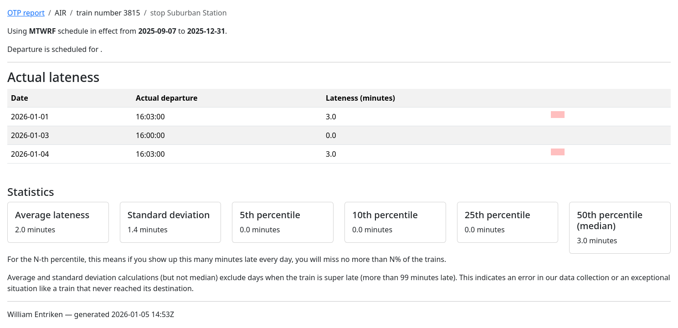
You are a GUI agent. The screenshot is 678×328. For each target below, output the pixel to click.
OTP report (26, 13)
